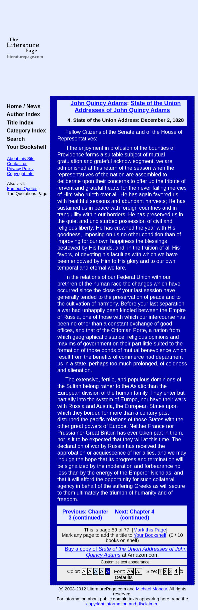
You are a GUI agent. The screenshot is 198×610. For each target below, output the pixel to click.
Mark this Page (149, 529)
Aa (130, 571)
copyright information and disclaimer (121, 603)
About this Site (21, 158)
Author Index (22, 114)
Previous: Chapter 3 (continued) (85, 514)
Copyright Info (20, 173)
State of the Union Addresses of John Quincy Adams (128, 106)
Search (14, 139)
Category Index (25, 130)
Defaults (124, 577)
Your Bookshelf (25, 147)
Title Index (18, 122)
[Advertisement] (122, 48)
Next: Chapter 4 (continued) (134, 514)
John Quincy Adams (99, 103)
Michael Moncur (151, 588)
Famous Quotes (22, 188)
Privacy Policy (20, 168)
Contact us (17, 163)
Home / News (22, 106)
